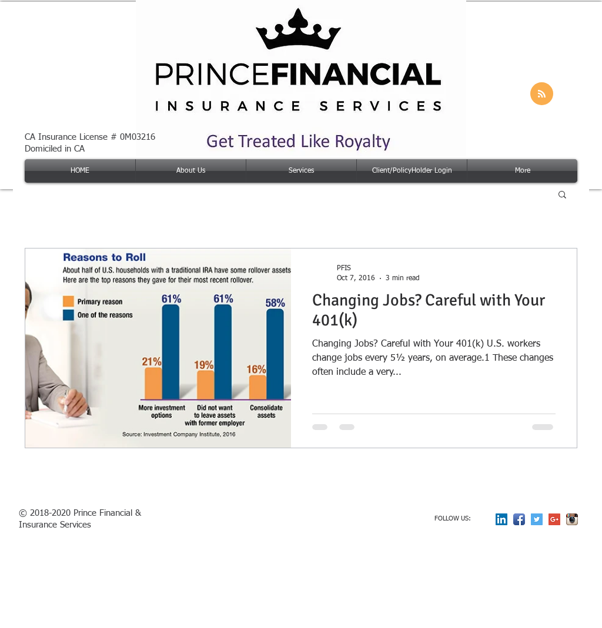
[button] (562, 195)
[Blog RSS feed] (541, 94)
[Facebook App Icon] (519, 519)
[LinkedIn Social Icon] (501, 519)
